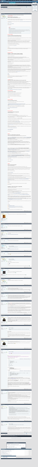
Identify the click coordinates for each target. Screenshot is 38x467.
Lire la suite (15, 45)
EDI (19, 1)
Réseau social (7, 3)
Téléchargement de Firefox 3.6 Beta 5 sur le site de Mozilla (15, 89)
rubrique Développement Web (12, 207)
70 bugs (16, 30)
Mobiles (28, 1)
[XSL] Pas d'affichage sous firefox (4, 453)
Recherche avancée (36, 3)
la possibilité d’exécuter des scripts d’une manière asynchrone (14, 104)
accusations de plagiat (11, 124)
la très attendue (16, 193)
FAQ (13, 0)
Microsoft (14, 1)
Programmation (21, 1)
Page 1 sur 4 (25, 433)
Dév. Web (18, 1)
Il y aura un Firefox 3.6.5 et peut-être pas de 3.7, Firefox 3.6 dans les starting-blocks (13, 8)
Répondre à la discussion (4, 433)
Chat (17, 0)
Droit (27, 0)
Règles (15, 3)
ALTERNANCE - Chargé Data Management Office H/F (13, 444)
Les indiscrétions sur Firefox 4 (11, 205)
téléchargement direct (18, 71)
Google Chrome (26, 178)
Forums (8, 0)
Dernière (30, 433)
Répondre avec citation (26, 222)
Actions (4, 3)
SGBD (24, 1)
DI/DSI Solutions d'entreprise (5, 1)
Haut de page (30, 458)
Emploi (23, 0)
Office (26, 1)
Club (29, 0)
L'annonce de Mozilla (11, 23)
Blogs (15, 0)
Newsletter (20, 0)
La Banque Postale (10, 447)
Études (25, 0)
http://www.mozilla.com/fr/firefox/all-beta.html (12, 107)
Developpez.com (27, 458)
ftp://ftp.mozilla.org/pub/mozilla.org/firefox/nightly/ (13, 234)
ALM (12, 1)
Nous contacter (24, 458)
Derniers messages (1, 3)
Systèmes (30, 1)
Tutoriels (11, 0)
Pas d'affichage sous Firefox (3, 452)
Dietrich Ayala (12, 172)
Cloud (9, 1)
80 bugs (18, 105)
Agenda (11, 3)
